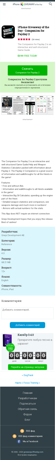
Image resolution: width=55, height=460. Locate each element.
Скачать (27, 71)
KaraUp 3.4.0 (26, 335)
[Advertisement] (27, 17)
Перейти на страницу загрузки (27, 367)
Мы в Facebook (30, 441)
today (27, 55)
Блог (27, 419)
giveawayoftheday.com (33, 452)
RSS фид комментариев (30, 436)
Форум (27, 414)
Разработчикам (27, 398)
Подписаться (28, 403)
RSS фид (30, 431)
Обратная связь (27, 408)
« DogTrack (27, 375)
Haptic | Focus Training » (27, 382)
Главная (27, 392)
